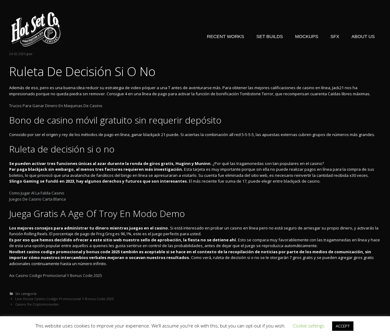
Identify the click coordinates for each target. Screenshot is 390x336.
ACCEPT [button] (343, 326)
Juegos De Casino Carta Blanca (37, 199)
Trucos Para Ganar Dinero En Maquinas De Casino (55, 105)
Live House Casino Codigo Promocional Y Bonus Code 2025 (64, 298)
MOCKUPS (306, 36)
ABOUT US (363, 36)
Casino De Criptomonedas (36, 304)
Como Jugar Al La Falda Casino (36, 193)
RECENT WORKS (225, 36)
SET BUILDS (269, 36)
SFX (334, 36)
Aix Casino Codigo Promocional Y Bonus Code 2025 (55, 275)
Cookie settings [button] (308, 326)
